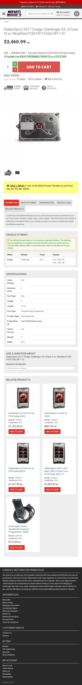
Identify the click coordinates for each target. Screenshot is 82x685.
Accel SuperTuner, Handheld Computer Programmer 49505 (19, 529)
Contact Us (41, 7)
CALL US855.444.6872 (51, 87)
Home (6, 22)
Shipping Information (11, 605)
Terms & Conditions (10, 622)
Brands (5, 646)
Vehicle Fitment (28, 202)
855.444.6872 (28, 7)
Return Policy (8, 603)
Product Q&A (64, 202)
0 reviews (21, 79)
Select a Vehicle (17, 185)
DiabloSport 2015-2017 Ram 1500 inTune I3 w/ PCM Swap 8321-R (56, 471)
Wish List (6, 671)
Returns (6, 636)
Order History (8, 668)
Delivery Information (11, 617)
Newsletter (7, 674)
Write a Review (35, 79)
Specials (6, 652)
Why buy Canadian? (10, 611)
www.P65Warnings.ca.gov (31, 321)
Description (11, 202)
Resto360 (6, 600)
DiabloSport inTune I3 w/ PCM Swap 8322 (21, 469)
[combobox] (41, 368)
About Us (6, 614)
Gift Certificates (9, 649)
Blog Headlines (9, 655)
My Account (7, 666)
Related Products (14, 209)
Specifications (46, 202)
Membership (8, 677)
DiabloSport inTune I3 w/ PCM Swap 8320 (21, 414)
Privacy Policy (8, 619)
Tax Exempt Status (10, 608)
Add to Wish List (53, 79)
